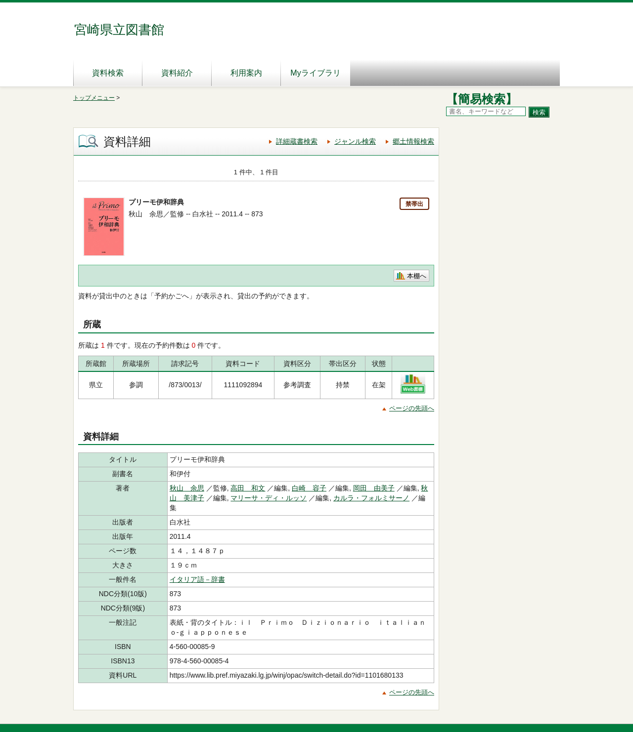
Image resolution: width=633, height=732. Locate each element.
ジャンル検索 (355, 141)
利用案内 (246, 73)
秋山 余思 (187, 488)
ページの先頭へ (411, 408)
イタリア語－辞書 (197, 579)
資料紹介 (177, 73)
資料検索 (108, 73)
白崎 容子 (309, 488)
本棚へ (416, 276)
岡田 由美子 (374, 488)
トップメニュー (94, 97)
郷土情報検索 (413, 141)
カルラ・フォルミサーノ (371, 498)
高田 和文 (247, 488)
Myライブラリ (315, 73)
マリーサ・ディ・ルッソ (268, 498)
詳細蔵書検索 (296, 141)
